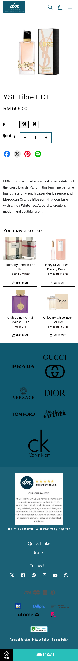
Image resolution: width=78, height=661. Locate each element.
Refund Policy (60, 640)
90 (24, 124)
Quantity (9, 135)
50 (34, 124)
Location (39, 553)
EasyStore (64, 529)
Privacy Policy (41, 640)
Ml (4, 124)
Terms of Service (19, 640)
